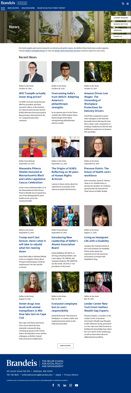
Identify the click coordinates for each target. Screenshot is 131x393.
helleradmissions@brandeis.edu (37, 375)
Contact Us (118, 37)
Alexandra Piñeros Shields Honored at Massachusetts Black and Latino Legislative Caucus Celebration (32, 175)
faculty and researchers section (67, 51)
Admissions (118, 30)
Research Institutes (121, 24)
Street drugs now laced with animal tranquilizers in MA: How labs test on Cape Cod (32, 311)
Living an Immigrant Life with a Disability (96, 239)
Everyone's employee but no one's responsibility (64, 307)
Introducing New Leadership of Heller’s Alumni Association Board (65, 242)
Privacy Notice (71, 375)
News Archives (65, 346)
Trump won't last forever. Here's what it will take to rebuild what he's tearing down (32, 244)
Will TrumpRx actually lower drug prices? (32, 95)
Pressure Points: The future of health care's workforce (97, 172)
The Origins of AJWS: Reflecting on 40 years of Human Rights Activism (65, 173)
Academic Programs (121, 18)
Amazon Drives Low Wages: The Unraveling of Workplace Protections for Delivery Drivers (96, 102)
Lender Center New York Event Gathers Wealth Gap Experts (96, 307)
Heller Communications (35, 51)
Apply (58, 375)
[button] (127, 3)
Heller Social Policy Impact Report (51, 8)
